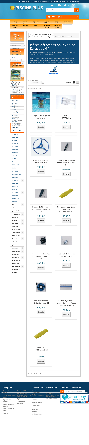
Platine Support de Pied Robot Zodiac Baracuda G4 (41, 256)
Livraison (16, 344)
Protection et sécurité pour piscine (16, 242)
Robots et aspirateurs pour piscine (16, 226)
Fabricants (16, 282)
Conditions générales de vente (36, 410)
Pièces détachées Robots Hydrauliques (16, 80)
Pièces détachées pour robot (15, 48)
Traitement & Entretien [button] (35, 22)
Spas (18, 416)
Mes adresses (50, 413)
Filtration (15, 220)
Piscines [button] (25, 25)
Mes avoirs (49, 411)
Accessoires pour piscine (16, 234)
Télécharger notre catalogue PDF (17, 385)
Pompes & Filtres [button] (46, 22)
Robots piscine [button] (57, 22)
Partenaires (17, 368)
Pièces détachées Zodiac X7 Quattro (15, 92)
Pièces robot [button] (15, 22)
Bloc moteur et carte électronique (16, 57)
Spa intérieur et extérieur (16, 252)
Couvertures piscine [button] (57, 26)
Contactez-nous (73, 1)
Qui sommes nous (59, 1)
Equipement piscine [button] (46, 26)
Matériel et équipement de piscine (16, 260)
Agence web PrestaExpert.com (71, 438)
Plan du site (32, 438)
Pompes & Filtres (22, 408)
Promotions (46, 1)
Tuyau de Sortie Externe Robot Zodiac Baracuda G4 (66, 162)
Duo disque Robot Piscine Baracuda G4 (41, 302)
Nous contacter (18, 381)
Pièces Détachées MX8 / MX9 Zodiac (15, 163)
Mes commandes (51, 408)
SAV (15, 355)
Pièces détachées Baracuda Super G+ (15, 104)
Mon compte (51, 405)
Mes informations (51, 416)
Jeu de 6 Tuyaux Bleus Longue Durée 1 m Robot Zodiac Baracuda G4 (66, 303)
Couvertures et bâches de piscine (16, 269)
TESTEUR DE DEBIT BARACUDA (66, 117)
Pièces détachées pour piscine (16, 208)
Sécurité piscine (22, 413)
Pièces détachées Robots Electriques (15, 68)
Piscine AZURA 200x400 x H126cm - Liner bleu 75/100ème (16, 318)
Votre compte (24, 1)
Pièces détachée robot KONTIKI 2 (16, 174)
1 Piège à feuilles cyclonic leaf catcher (41, 117)
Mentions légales (19, 347)
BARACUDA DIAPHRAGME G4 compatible (41, 350)
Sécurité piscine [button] (15, 26)
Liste (77, 82)
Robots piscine (22, 411)
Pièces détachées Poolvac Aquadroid (15, 139)
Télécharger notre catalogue (45, 438)
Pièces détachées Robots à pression (15, 185)
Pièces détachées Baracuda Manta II (15, 117)
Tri (29, 82)
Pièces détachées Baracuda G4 (17, 128)
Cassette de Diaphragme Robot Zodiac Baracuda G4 (41, 209)
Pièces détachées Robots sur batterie (15, 197)
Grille (74, 82)
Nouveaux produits (22, 438)
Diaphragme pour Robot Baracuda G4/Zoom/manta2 (66, 209)
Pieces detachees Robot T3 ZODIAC (15, 151)
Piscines (15, 248)
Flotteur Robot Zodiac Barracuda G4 (66, 255)
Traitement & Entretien (16, 215)
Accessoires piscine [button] (67, 22)
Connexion (35, 1)
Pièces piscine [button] (25, 22)
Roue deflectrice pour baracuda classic (41, 161)
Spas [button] (35, 25)
